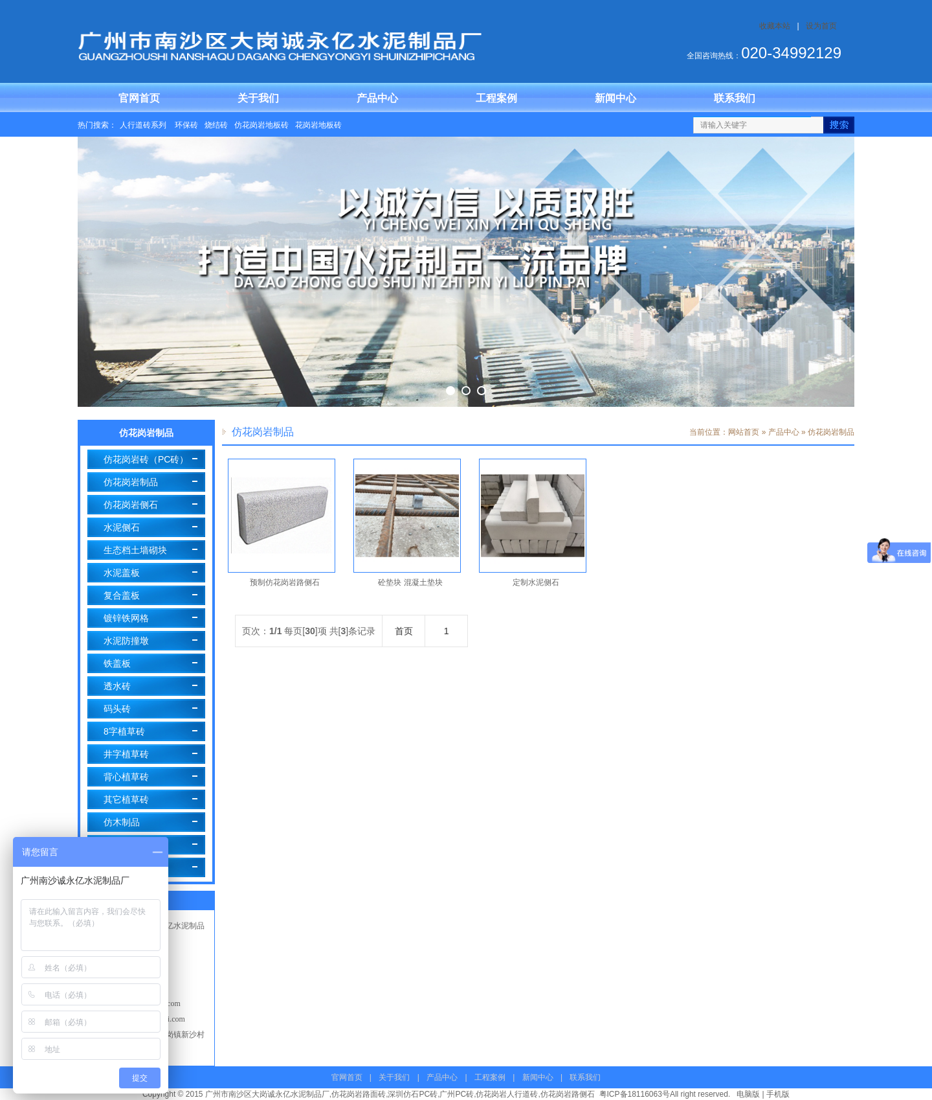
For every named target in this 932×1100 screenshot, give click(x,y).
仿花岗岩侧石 (131, 504)
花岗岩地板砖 (318, 125)
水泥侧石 (122, 527)
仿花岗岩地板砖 (261, 125)
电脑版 (748, 1094)
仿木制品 (122, 822)
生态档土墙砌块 (135, 550)
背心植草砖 (126, 777)
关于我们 (258, 98)
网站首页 (743, 432)
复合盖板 (122, 595)
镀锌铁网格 (126, 618)
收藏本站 (774, 25)
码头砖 (117, 709)
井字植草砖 (126, 754)
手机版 (778, 1094)
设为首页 (821, 25)
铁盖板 (117, 663)
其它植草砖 (126, 799)
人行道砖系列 (144, 125)
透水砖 (117, 686)
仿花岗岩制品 (131, 482)
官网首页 (139, 98)
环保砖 (186, 125)
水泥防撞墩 (126, 641)
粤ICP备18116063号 (634, 1094)
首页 (404, 631)
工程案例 (496, 98)
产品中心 (377, 98)
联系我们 (734, 98)
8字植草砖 (124, 731)
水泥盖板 (122, 572)
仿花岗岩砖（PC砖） (146, 459)
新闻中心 (615, 98)
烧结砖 (216, 125)
